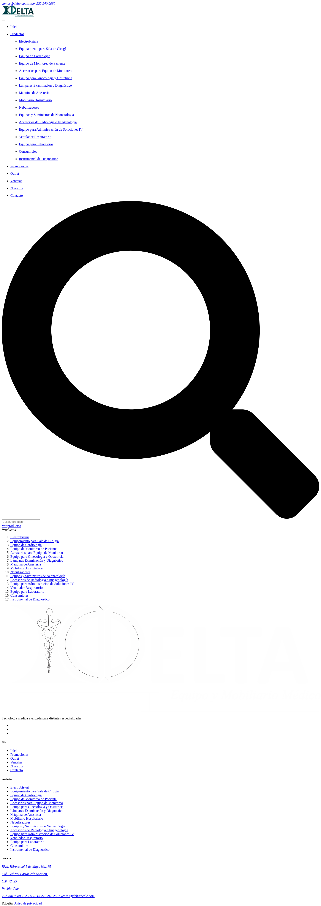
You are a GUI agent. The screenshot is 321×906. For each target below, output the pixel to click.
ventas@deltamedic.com (18, 3)
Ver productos (11, 526)
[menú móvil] (3, 20)
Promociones (19, 754)
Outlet (14, 758)
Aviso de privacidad (28, 903)
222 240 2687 (51, 896)
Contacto (16, 770)
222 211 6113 (31, 896)
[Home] (164, 27)
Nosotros (16, 766)
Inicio (14, 750)
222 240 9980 (45, 3)
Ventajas (16, 762)
